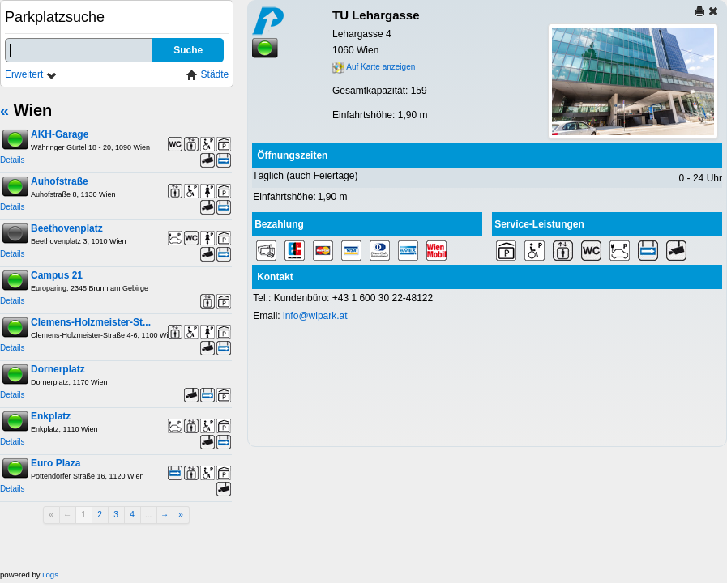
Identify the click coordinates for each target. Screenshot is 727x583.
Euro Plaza (55, 463)
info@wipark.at (315, 315)
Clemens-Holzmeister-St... (91, 322)
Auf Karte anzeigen (373, 66)
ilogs (50, 574)
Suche (188, 50)
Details (12, 159)
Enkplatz (51, 416)
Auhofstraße (59, 181)
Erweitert (31, 75)
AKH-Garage (59, 134)
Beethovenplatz (67, 228)
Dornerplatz (58, 369)
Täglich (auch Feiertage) (304, 175)
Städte (207, 75)
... (148, 514)
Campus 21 (57, 275)
